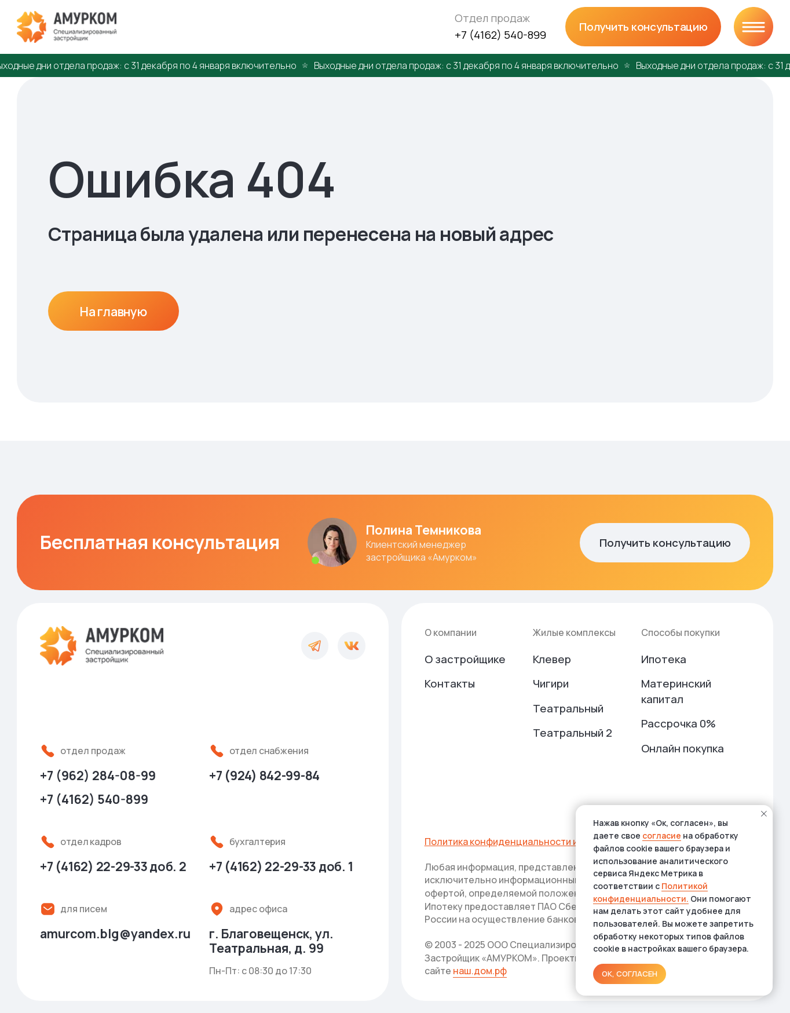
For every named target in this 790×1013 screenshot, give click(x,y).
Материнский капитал (676, 691)
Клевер (552, 659)
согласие (661, 835)
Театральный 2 (572, 732)
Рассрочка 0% (678, 723)
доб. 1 (281, 866)
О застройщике (465, 659)
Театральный (568, 708)
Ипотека (663, 659)
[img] (753, 26)
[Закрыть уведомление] (764, 814)
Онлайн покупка (682, 748)
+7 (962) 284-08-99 (98, 775)
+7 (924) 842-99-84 (264, 775)
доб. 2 (113, 866)
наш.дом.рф (480, 970)
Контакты (450, 683)
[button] (643, 26)
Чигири (551, 683)
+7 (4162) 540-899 (500, 34)
